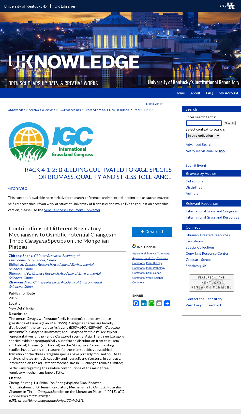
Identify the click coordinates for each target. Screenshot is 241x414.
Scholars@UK (196, 266)
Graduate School (198, 259)
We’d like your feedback (204, 305)
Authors (192, 193)
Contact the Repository (204, 299)
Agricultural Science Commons (150, 253)
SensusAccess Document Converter (72, 210)
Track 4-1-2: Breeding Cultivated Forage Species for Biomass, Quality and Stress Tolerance (96, 173)
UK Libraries (65, 6)
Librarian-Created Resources (208, 235)
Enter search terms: (201, 117)
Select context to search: (205, 129)
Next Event (153, 103)
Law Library (194, 241)
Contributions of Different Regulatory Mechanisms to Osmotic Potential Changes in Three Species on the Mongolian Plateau (62, 237)
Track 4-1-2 (140, 110)
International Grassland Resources (212, 217)
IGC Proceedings (70, 110)
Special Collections (200, 247)
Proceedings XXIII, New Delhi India (107, 110)
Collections (194, 181)
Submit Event (196, 165)
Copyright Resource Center (207, 253)
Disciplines (194, 187)
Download (152, 232)
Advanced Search (199, 144)
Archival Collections (42, 110)
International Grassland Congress (212, 211)
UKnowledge (16, 110)
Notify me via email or (205, 151)
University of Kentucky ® (25, 6)
